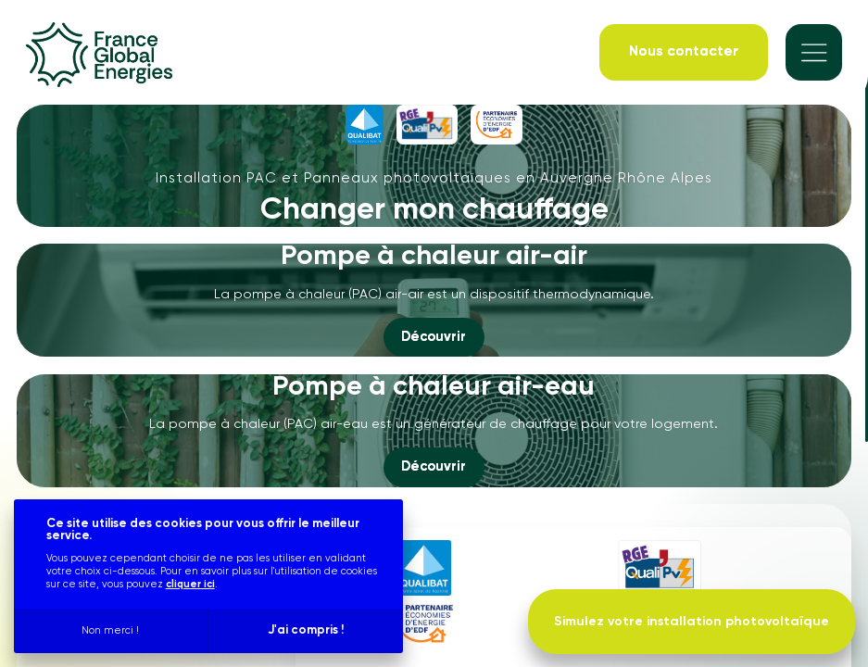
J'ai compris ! (306, 630)
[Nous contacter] (683, 53)
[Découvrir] (434, 338)
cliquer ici (190, 584)
